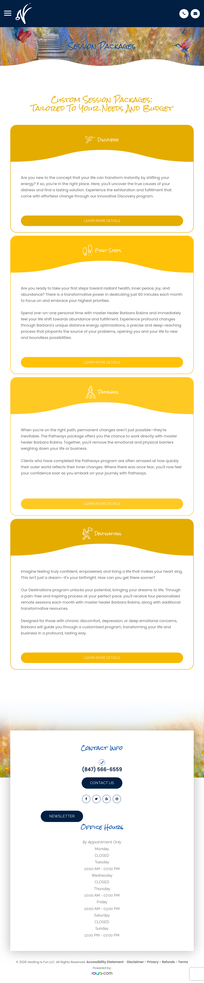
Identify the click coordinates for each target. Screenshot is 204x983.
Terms (183, 962)
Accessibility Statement (105, 962)
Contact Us (102, 783)
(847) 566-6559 (102, 769)
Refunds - (169, 962)
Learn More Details (102, 221)
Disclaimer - (136, 962)
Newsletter (62, 816)
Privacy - (154, 962)
